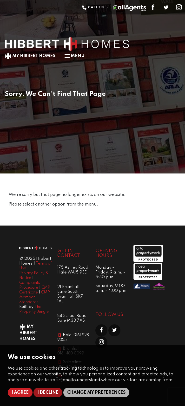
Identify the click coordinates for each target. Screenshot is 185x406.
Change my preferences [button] (96, 392)
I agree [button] (20, 392)
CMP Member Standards (34, 297)
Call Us (94, 7)
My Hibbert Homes (30, 56)
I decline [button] (48, 392)
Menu (75, 56)
